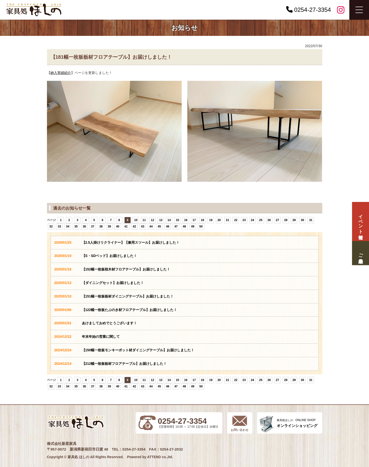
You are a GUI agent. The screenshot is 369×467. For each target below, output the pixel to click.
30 (302, 220)
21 (227, 220)
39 (109, 226)
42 (134, 226)
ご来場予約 (360, 253)
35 (75, 226)
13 (160, 220)
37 (92, 226)
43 (142, 226)
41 (126, 226)
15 (177, 220)
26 (269, 220)
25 (260, 220)
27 (277, 220)
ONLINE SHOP (297, 423)
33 (59, 226)
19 (210, 220)
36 (84, 226)
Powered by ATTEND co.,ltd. (150, 457)
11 (144, 220)
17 (194, 220)
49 (192, 226)
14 (169, 220)
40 (117, 226)
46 (167, 226)
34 (67, 226)
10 (135, 220)
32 (51, 226)
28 (285, 220)
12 (152, 220)
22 (235, 220)
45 (159, 226)
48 (184, 226)
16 (185, 220)
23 (244, 220)
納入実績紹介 (60, 73)
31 (310, 220)
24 (252, 220)
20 (219, 220)
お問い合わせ (240, 430)
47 (175, 226)
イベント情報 (360, 221)
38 (101, 226)
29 (294, 220)
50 (201, 226)
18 (202, 220)
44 (151, 226)
